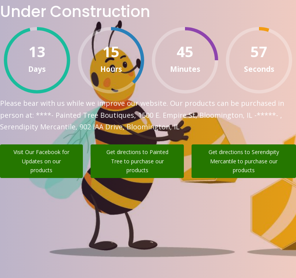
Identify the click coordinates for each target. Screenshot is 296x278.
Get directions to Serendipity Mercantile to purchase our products (244, 161)
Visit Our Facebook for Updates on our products (41, 161)
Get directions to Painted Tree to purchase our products (137, 161)
